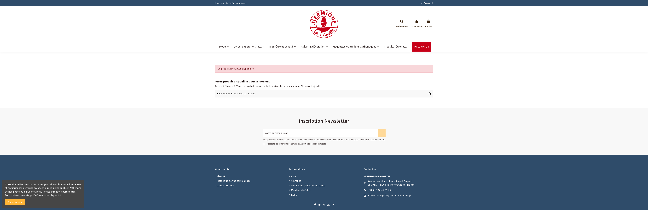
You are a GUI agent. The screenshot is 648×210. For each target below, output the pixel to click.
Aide (293, 176)
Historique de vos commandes (233, 180)
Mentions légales (300, 190)
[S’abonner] (382, 133)
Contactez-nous (226, 185)
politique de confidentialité (314, 144)
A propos (296, 180)
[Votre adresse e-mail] (320, 133)
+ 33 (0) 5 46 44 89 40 (379, 190)
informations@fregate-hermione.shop (389, 195)
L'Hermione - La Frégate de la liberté (231, 3)
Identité (221, 176)
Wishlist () (427, 3)
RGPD (294, 194)
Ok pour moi (15, 202)
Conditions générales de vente (308, 185)
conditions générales (288, 144)
